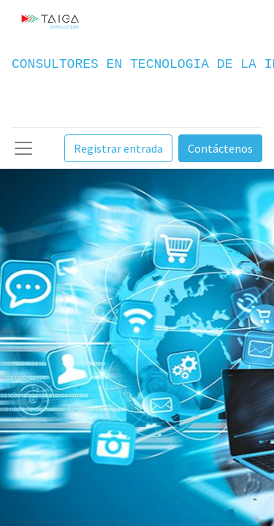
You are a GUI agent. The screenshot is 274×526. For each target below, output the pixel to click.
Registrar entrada (118, 148)
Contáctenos (220, 148)
